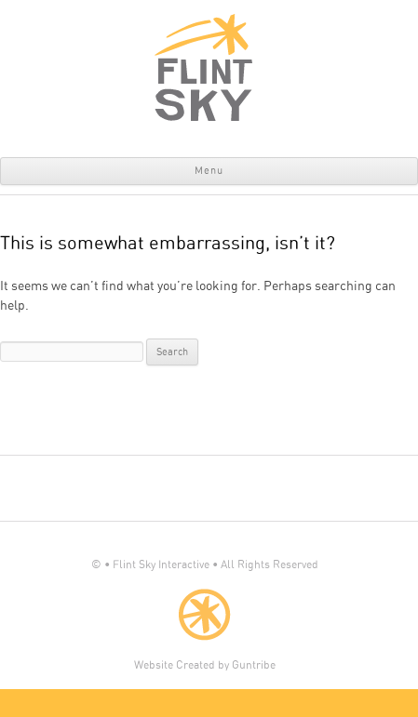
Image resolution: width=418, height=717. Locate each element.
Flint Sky (205, 67)
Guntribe (254, 665)
